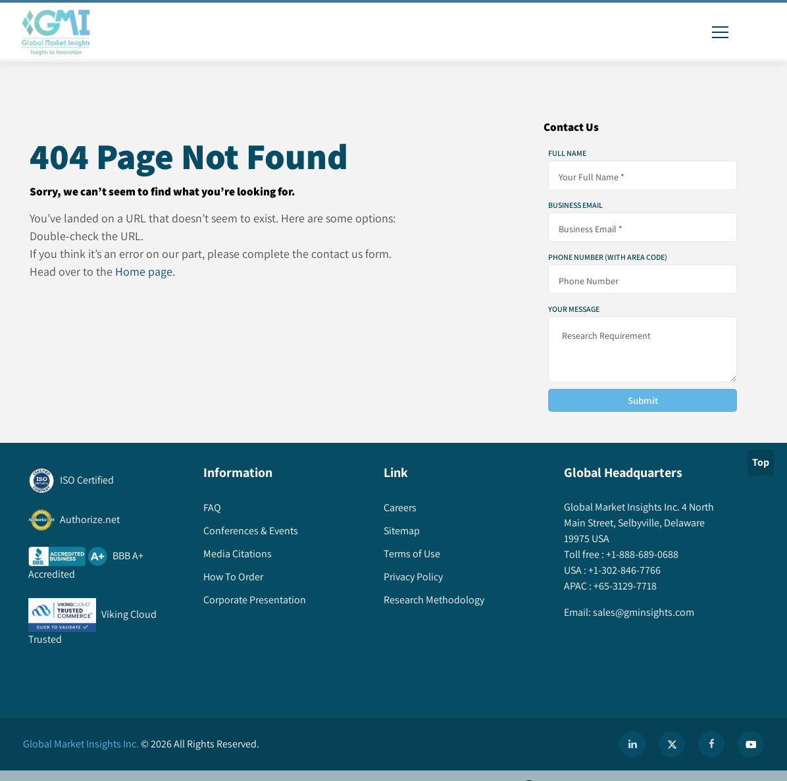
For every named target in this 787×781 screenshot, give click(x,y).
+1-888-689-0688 (641, 554)
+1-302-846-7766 (623, 570)
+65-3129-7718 (624, 586)
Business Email (575, 205)
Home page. (145, 271)
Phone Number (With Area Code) (607, 257)
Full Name (567, 153)
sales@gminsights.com (642, 612)
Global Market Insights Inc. (81, 744)
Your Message (573, 309)
